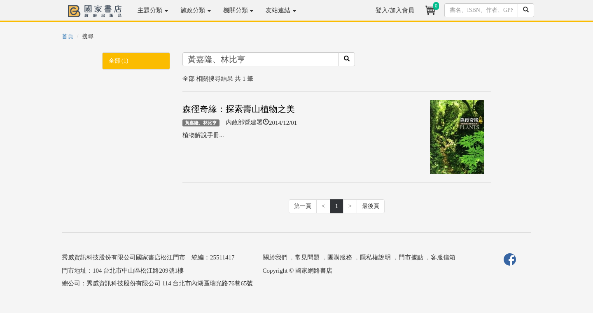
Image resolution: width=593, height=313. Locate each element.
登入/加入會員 (395, 10)
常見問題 (307, 257)
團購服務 (339, 257)
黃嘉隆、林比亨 (201, 122)
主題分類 (153, 10)
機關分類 (238, 10)
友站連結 (281, 10)
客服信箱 (443, 257)
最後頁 (370, 206)
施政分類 (195, 10)
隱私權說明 (375, 257)
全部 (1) (118, 61)
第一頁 (302, 206)
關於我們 (275, 257)
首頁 (67, 36)
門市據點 (411, 257)
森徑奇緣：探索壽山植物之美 (238, 109)
